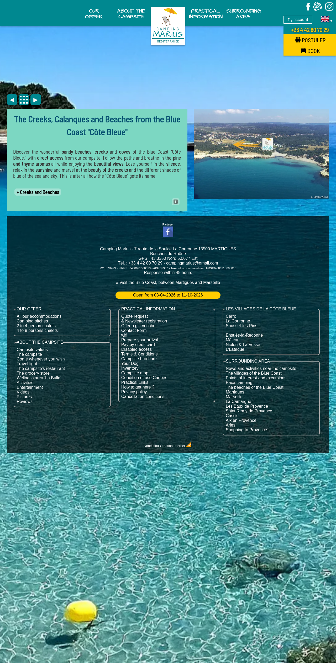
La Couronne (238, 321)
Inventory (130, 368)
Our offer (94, 13)
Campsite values (32, 349)
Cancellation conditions (143, 396)
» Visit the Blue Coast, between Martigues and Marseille (168, 282)
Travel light (27, 364)
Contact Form (134, 330)
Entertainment (30, 387)
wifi (124, 335)
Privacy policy (134, 392)
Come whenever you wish (41, 359)
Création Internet (176, 446)
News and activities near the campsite (261, 368)
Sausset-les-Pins (241, 326)
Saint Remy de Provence (249, 411)
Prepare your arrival (139, 340)
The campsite (29, 354)
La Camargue (238, 401)
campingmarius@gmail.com (192, 263)
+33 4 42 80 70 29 (310, 29)
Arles (230, 425)
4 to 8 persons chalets (37, 330)
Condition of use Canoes (144, 377)
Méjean (232, 340)
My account (298, 19)
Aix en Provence (241, 420)
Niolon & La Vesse (243, 344)
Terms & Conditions (139, 354)
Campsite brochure (139, 359)
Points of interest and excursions (256, 378)
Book (310, 50)
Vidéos (23, 392)
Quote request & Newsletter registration (144, 318)
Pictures (24, 397)
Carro (231, 316)
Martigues (235, 392)
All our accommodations (39, 316)
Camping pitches (32, 321)
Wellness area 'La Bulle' (39, 378)
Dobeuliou (151, 446)
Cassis (232, 415)
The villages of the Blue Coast (254, 373)
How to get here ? (137, 387)
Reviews (25, 401)
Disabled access (136, 349)
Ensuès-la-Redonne (244, 335)
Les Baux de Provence (247, 406)
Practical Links (134, 382)
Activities (25, 382)
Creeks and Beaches (39, 192)
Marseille (234, 397)
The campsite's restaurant (41, 368)
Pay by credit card (138, 344)
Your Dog (130, 363)
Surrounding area (243, 13)
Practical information (206, 13)
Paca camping (239, 382)
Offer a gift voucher (139, 326)
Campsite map (134, 373)
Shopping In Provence (246, 430)
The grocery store (33, 373)
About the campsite (131, 13)
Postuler (310, 39)
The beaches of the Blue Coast (255, 387)
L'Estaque (235, 349)
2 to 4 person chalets (36, 326)
